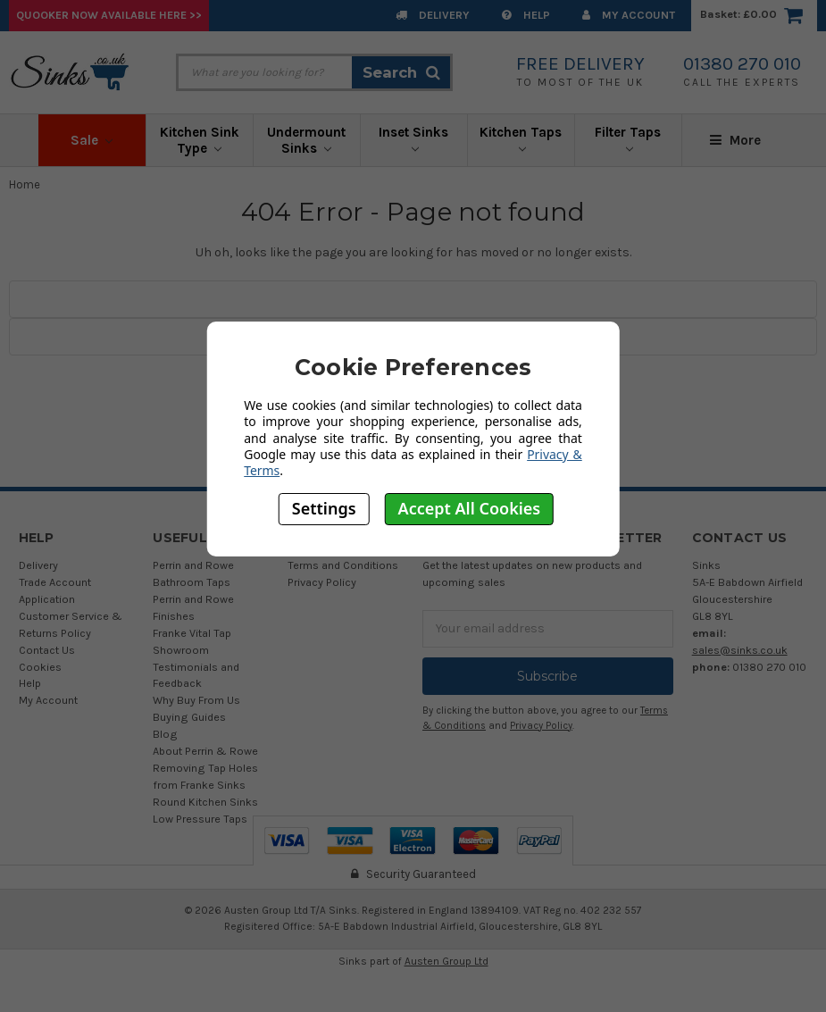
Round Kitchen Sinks (205, 801)
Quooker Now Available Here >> (109, 14)
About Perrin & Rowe (205, 750)
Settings (324, 508)
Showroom (181, 650)
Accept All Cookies (469, 508)
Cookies (40, 666)
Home (24, 184)
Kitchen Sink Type (199, 140)
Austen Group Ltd (446, 961)
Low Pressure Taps (200, 818)
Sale (92, 140)
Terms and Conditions (343, 565)
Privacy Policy (322, 582)
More (735, 140)
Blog (165, 733)
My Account (628, 14)
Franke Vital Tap (192, 633)
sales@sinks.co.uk (740, 650)
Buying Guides (189, 716)
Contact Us (47, 650)
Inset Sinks (413, 138)
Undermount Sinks (306, 140)
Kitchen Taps (521, 138)
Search (401, 72)
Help (526, 14)
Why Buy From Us (196, 700)
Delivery (433, 14)
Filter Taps (628, 138)
